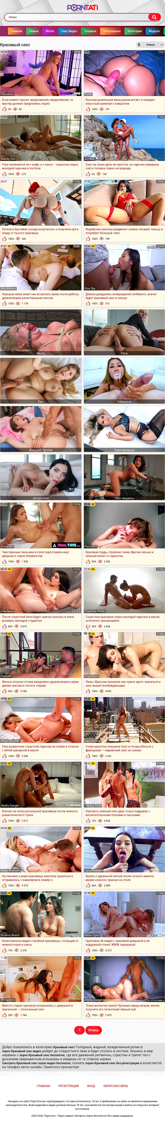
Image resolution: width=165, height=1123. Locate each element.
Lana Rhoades (93, 870)
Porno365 (7, 546)
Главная (19, 31)
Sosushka (90, 223)
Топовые (93, 31)
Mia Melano (8, 288)
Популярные (114, 31)
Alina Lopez (92, 935)
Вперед (93, 1030)
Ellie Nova (7, 611)
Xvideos (89, 159)
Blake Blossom (10, 741)
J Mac (5, 223)
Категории (137, 31)
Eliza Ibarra (91, 676)
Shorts (52, 31)
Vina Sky (90, 288)
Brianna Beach (10, 935)
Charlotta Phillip (94, 611)
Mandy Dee (8, 159)
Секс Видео (71, 31)
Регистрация (68, 1086)
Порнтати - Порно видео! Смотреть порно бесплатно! (75, 1115)
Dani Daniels (92, 741)
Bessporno (8, 1000)
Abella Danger (10, 805)
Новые (36, 31)
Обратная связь (116, 1086)
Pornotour (7, 94)
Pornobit (6, 676)
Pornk (88, 94)
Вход (91, 1086)
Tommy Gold (92, 805)
